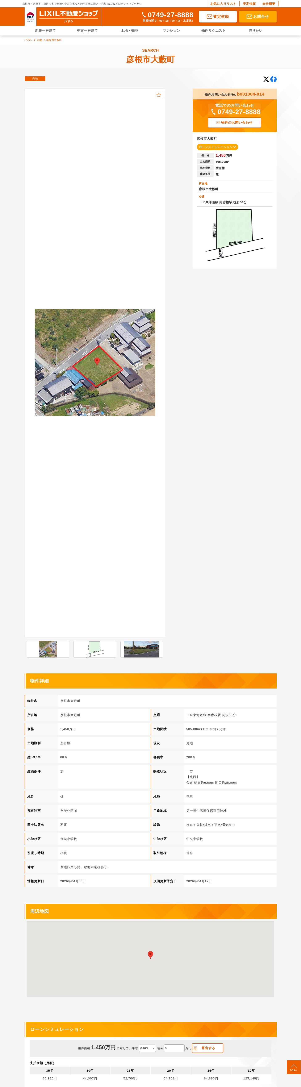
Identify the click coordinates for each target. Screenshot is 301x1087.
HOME (29, 39)
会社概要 (268, 3)
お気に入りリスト (223, 3)
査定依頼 (249, 3)
